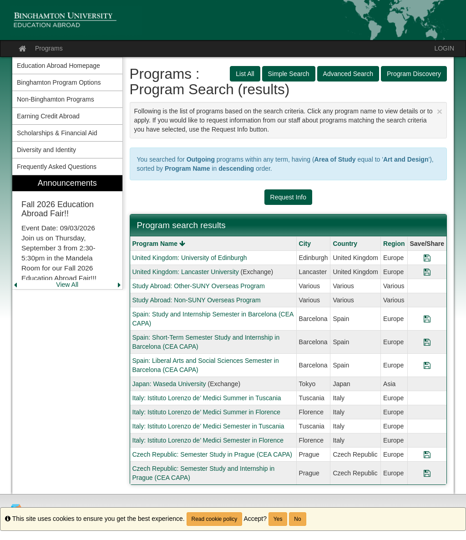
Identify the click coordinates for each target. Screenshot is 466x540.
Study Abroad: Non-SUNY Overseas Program (196, 300)
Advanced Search (348, 73)
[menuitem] (67, 232)
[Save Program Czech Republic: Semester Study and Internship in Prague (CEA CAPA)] (427, 473)
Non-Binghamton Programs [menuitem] (55, 99)
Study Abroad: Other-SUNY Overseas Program (198, 286)
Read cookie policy (215, 519)
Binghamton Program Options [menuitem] (59, 82)
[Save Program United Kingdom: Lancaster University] (427, 271)
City (305, 243)
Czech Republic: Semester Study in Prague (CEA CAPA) (212, 454)
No (297, 519)
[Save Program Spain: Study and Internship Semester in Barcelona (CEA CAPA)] (427, 318)
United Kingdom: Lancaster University (185, 271)
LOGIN (444, 48)
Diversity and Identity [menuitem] (46, 149)
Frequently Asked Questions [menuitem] (56, 166)
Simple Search (288, 73)
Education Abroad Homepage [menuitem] (58, 65)
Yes (278, 519)
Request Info (288, 197)
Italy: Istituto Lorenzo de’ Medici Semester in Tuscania (208, 426)
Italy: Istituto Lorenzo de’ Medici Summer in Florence (206, 412)
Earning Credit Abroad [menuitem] (48, 116)
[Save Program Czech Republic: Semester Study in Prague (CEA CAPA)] (427, 454)
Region (394, 243)
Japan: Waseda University (169, 383)
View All (67, 284)
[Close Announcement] (439, 111)
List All (245, 73)
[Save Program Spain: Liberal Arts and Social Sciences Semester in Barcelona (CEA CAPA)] (427, 365)
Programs (49, 48)
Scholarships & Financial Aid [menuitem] (57, 133)
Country (345, 243)
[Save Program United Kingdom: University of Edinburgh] (427, 257)
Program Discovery (414, 73)
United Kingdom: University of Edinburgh (189, 257)
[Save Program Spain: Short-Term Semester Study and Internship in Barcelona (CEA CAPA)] (427, 342)
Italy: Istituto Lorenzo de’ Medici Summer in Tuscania (206, 398)
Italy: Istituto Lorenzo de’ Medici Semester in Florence (208, 440)
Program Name (158, 243)
